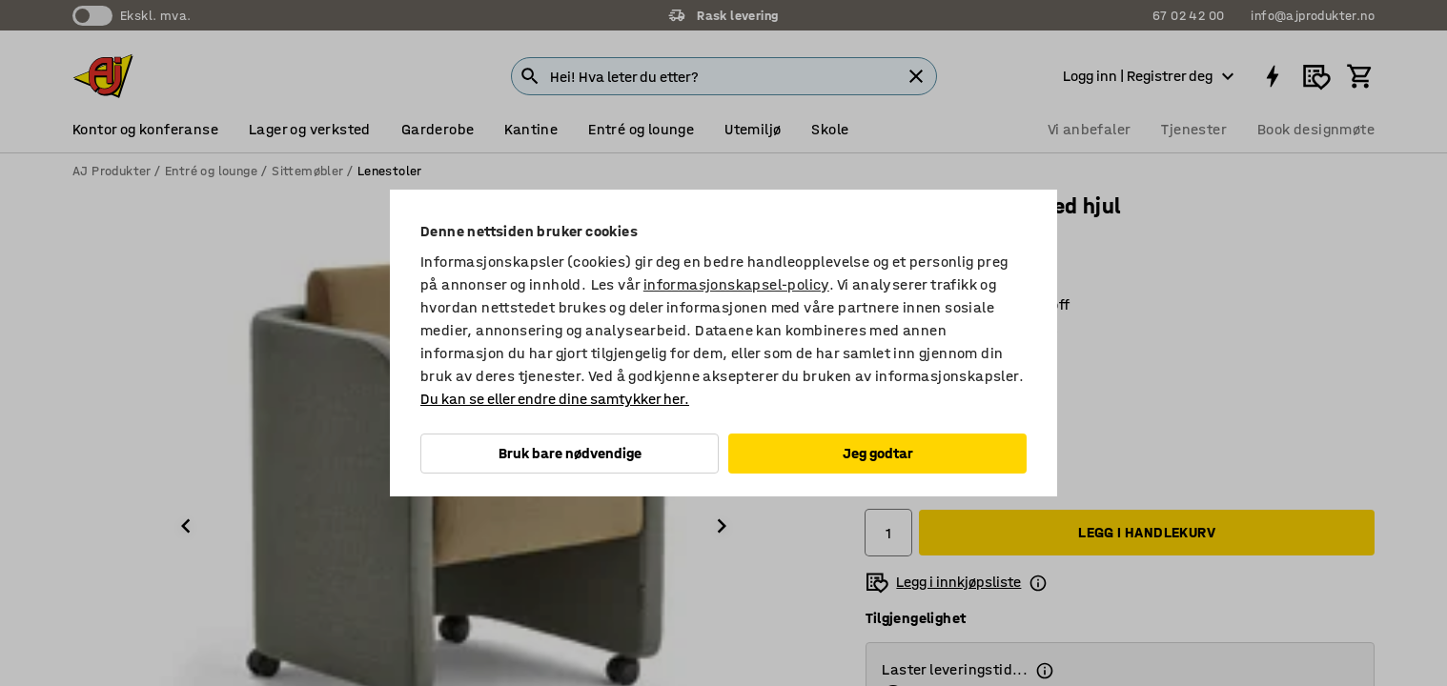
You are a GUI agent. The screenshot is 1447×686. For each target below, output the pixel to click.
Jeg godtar (878, 453)
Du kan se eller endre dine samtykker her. (554, 399)
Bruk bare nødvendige (570, 453)
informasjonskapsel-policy (736, 284)
